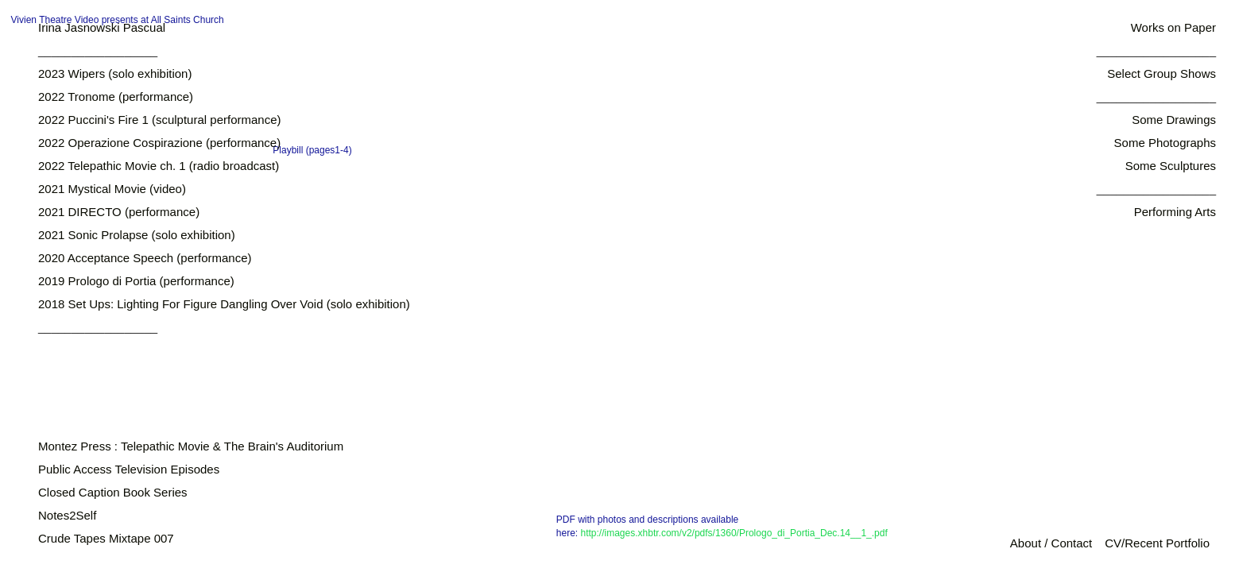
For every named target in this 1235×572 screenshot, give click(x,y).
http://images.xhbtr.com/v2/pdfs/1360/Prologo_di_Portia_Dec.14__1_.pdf (734, 533)
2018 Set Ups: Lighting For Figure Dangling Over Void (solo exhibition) (224, 304)
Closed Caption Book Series (113, 492)
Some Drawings (1174, 119)
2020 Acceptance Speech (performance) (145, 258)
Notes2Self (67, 515)
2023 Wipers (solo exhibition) (115, 73)
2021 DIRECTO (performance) (118, 211)
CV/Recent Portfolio (1157, 543)
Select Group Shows (1161, 73)
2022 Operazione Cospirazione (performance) (159, 142)
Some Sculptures (1170, 165)
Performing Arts (1175, 211)
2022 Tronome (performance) (115, 96)
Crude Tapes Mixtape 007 (106, 538)
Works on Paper (1173, 27)
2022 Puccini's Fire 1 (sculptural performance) (159, 119)
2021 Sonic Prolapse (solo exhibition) (136, 235)
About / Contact (1051, 543)
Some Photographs (1165, 142)
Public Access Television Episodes (128, 469)
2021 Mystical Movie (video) (112, 188)
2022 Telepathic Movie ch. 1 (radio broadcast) (158, 165)
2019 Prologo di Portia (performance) (136, 281)
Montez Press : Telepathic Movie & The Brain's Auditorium (190, 446)
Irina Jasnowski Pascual (101, 27)
